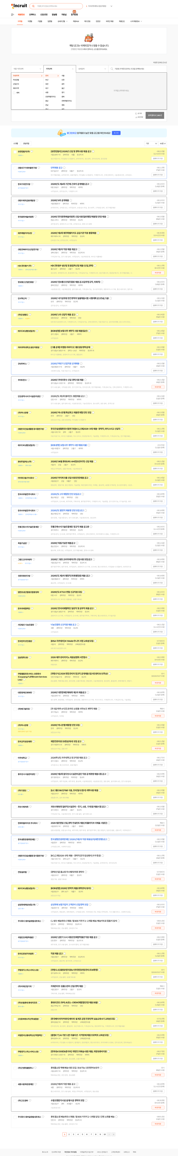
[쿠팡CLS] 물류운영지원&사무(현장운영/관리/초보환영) (74, 969)
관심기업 (26, 143)
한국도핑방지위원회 (25, 953)
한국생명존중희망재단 (26, 839)
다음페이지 (109, 1134)
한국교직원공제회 (25, 741)
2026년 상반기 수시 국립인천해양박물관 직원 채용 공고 (74, 937)
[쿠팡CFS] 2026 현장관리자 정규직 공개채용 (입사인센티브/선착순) (79, 673)
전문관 (98, 21)
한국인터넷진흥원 (25, 641)
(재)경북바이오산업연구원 (28, 249)
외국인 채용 (109, 21)
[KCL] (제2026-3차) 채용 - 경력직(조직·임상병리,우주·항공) (76, 855)
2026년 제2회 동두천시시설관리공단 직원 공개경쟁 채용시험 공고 (78, 774)
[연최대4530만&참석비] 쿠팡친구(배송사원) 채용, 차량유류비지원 (79, 1051)
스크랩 (15, 143)
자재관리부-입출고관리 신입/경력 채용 (67, 986)
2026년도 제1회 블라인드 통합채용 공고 (68, 396)
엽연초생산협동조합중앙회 (28, 592)
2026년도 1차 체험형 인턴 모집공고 (66, 494)
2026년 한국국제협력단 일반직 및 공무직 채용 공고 (72, 608)
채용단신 (122, 21)
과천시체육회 (23, 806)
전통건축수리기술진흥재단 (28, 527)
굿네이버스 (22, 363)
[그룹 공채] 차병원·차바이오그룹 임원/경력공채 (70, 347)
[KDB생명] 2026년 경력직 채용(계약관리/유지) (71, 888)
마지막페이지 (113, 1134)
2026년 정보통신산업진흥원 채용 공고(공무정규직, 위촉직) (75, 282)
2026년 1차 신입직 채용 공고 (63, 314)
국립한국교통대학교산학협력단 (30, 1035)
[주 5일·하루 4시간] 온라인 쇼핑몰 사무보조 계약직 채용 (74, 708)
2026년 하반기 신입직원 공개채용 (65, 363)
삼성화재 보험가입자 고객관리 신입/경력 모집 (69, 904)
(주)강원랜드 (23, 314)
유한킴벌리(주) (24, 151)
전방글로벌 (22, 872)
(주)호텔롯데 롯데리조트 (27, 1002)
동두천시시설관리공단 (26, 774)
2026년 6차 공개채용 (60, 200)
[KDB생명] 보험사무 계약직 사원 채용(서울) (69, 445)
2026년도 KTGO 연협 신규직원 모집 (66, 592)
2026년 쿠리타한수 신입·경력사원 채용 (67, 379)
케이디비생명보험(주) (26, 331)
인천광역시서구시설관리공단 (29, 396)
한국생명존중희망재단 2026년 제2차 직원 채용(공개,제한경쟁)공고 (79, 839)
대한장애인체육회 (25, 692)
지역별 (20, 21)
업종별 (50, 21)
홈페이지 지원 (158, 158)
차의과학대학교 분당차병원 (28, 347)
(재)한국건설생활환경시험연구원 (31, 429)
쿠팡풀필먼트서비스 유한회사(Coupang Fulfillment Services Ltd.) (32, 676)
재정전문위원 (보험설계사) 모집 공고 (66, 741)
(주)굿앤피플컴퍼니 (25, 1068)
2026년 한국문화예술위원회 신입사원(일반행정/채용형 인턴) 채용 (78, 216)
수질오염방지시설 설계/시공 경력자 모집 (67, 1100)
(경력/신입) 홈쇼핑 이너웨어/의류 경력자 (67, 872)
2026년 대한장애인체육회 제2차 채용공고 (68, 692)
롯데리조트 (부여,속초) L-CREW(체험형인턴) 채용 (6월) (74, 1002)
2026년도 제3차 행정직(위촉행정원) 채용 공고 (70, 575)
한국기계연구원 (24, 184)
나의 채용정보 (134, 21)
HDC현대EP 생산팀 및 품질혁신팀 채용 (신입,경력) (72, 265)
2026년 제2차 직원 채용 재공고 (64, 249)
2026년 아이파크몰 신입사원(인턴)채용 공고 (69, 477)
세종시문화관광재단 (25, 1084)
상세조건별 (61, 21)
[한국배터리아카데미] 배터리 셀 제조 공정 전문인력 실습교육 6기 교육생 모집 (83, 1018)
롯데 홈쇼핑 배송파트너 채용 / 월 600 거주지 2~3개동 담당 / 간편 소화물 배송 (82, 1116)
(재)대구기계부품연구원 (27, 168)
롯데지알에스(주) (24, 461)
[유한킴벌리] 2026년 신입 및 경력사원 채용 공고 (71, 151)
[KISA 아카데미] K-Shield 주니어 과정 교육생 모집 (72, 641)
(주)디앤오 (22, 790)
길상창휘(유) (23, 657)
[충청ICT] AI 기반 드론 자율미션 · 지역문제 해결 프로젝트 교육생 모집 (80, 1035)
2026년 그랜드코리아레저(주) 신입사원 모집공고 (71, 559)
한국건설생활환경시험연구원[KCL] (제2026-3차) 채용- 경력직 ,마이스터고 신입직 (85, 428)
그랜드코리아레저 (25, 559)
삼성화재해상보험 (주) (26, 904)
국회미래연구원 (24, 576)
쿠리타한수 (22, 380)
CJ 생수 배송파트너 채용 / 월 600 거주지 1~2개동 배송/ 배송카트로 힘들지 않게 (84, 920)
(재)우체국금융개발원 (26, 200)
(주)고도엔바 (23, 1100)
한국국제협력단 (24, 608)
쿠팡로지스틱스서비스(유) (28, 970)
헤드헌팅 (87, 21)
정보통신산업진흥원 (25, 282)
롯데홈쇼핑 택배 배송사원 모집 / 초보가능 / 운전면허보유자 (75, 1067)
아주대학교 (22, 758)
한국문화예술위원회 (25, 216)
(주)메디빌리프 (24, 709)
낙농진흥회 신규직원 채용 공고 (63, 624)
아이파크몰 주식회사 (26, 478)
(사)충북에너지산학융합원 (28, 1019)
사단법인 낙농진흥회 (26, 624)
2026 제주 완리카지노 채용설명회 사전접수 (69, 657)
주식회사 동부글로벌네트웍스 (29, 921)
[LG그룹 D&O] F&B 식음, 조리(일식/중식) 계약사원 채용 (74, 790)
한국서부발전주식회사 (26, 494)
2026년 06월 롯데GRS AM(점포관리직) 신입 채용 (72, 461)
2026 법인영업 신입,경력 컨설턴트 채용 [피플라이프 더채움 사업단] (79, 823)
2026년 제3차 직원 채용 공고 (63, 1084)
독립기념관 (22, 543)
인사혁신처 (22, 298)
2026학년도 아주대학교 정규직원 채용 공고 (69, 757)
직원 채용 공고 (57, 953)
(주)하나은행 (23, 412)
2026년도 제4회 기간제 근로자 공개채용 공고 (70, 184)
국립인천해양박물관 (25, 937)
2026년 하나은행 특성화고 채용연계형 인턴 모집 (71, 412)
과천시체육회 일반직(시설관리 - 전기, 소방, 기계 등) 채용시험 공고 (78, 806)
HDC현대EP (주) (24, 265)
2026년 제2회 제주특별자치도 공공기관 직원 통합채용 (73, 233)
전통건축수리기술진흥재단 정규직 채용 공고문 (70, 526)
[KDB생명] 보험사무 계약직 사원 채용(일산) (69, 330)
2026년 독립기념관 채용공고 (63, 543)
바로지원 (158, 273)
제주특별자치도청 (25, 233)
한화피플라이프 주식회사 (27, 823)
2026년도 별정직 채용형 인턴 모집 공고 (67, 510)
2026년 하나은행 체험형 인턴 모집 (65, 725)
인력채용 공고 (56, 167)
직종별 (30, 21)
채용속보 (76, 21)
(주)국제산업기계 (24, 986)
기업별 (40, 21)
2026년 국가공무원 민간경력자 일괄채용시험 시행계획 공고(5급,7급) (80, 298)
